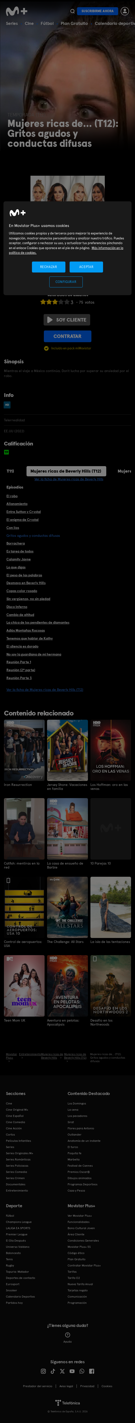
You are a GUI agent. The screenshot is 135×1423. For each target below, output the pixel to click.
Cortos (10, 1134)
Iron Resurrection (18, 785)
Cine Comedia (15, 1122)
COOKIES (107, 1386)
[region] (67, 248)
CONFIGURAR (66, 282)
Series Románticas (18, 1159)
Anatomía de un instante (84, 1141)
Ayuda (67, 1337)
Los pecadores (77, 1116)
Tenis (9, 1259)
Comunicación (77, 1296)
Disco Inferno (16, 607)
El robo (12, 496)
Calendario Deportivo (20, 1296)
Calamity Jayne (18, 559)
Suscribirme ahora (97, 11)
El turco (73, 1147)
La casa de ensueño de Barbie (65, 865)
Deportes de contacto (20, 1278)
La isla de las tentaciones (110, 942)
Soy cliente (66, 320)
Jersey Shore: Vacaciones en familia (67, 787)
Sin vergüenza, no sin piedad (28, 599)
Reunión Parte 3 (19, 678)
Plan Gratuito (74, 23)
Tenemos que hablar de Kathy (29, 638)
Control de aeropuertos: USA (23, 944)
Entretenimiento (17, 1190)
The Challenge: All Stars (65, 942)
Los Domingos (77, 1103)
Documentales (15, 1184)
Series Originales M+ (19, 1153)
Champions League (19, 1222)
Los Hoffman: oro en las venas (109, 787)
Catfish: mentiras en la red (21, 865)
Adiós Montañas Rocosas (25, 630)
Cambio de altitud (20, 615)
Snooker (11, 1290)
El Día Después (16, 1240)
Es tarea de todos (19, 551)
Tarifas (72, 1271)
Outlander (74, 1134)
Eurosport (12, 1284)
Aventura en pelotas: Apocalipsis (63, 1022)
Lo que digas (16, 567)
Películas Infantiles (18, 1141)
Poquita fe (74, 1153)
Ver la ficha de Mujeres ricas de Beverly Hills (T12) (44, 690)
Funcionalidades (78, 1222)
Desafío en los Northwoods (101, 1022)
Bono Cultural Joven (81, 1228)
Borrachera (15, 543)
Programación (77, 1303)
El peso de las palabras (24, 575)
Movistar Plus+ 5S (79, 1247)
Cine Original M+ (17, 1109)
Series (12, 23)
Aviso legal (66, 1386)
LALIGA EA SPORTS (18, 1228)
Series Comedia (16, 1172)
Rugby (10, 1265)
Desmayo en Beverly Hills (26, 583)
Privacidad (87, 1386)
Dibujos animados (79, 1178)
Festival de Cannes (80, 1165)
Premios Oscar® (79, 1172)
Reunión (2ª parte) (20, 670)
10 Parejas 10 (100, 863)
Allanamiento (16, 504)
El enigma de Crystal (22, 520)
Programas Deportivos (82, 1184)
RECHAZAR (48, 267)
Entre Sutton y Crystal (23, 512)
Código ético (76, 1253)
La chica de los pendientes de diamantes (37, 622)
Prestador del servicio (37, 1386)
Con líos (12, 528)
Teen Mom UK (14, 1020)
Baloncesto (13, 1253)
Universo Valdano (17, 1247)
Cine (29, 23)
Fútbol (47, 23)
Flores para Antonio (81, 1128)
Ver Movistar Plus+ (80, 1215)
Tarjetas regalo (78, 1290)
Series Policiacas (17, 1165)
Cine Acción (14, 1128)
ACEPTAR (86, 267)
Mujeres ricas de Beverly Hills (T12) (65, 471)
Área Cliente (76, 1234)
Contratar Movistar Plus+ (84, 1265)
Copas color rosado (21, 591)
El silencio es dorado (22, 646)
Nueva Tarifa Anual (80, 1284)
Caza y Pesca (76, 1190)
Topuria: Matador (17, 1271)
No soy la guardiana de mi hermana (33, 654)
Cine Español (15, 1116)
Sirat (71, 1122)
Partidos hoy (14, 1303)
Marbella (74, 1159)
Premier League (16, 1234)
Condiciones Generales (83, 1240)
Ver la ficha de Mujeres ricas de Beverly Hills (68, 479)
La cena (73, 1109)
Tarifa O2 (74, 1278)
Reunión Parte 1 (18, 662)
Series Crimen (15, 1178)
